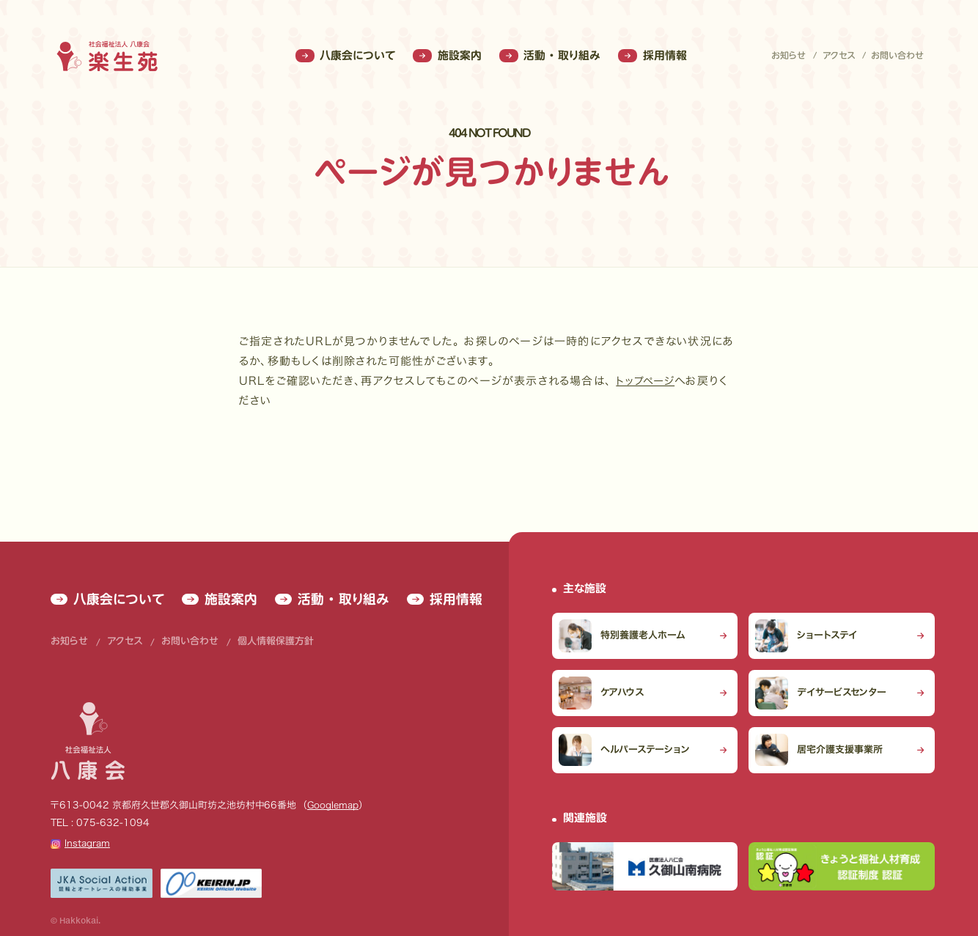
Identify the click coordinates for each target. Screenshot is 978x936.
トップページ (647, 380)
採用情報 (652, 55)
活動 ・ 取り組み (549, 55)
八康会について (345, 55)
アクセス (839, 56)
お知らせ (788, 56)
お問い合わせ (897, 56)
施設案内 (447, 55)
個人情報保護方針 (249, 616)
